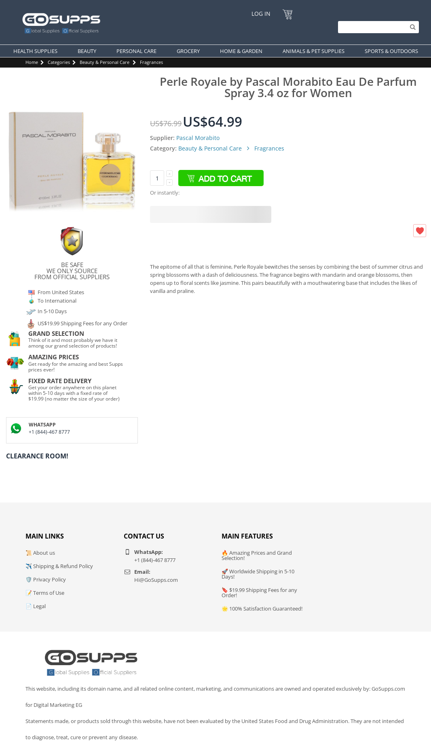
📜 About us (40, 552)
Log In (260, 13)
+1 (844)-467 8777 (49, 431)
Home (31, 62)
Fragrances (151, 62)
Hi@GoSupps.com (156, 579)
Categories (59, 62)
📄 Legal (35, 606)
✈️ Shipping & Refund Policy (59, 566)
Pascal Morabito (198, 138)
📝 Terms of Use (44, 592)
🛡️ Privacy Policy (45, 579)
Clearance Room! (37, 456)
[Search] (376, 27)
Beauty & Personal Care (104, 62)
